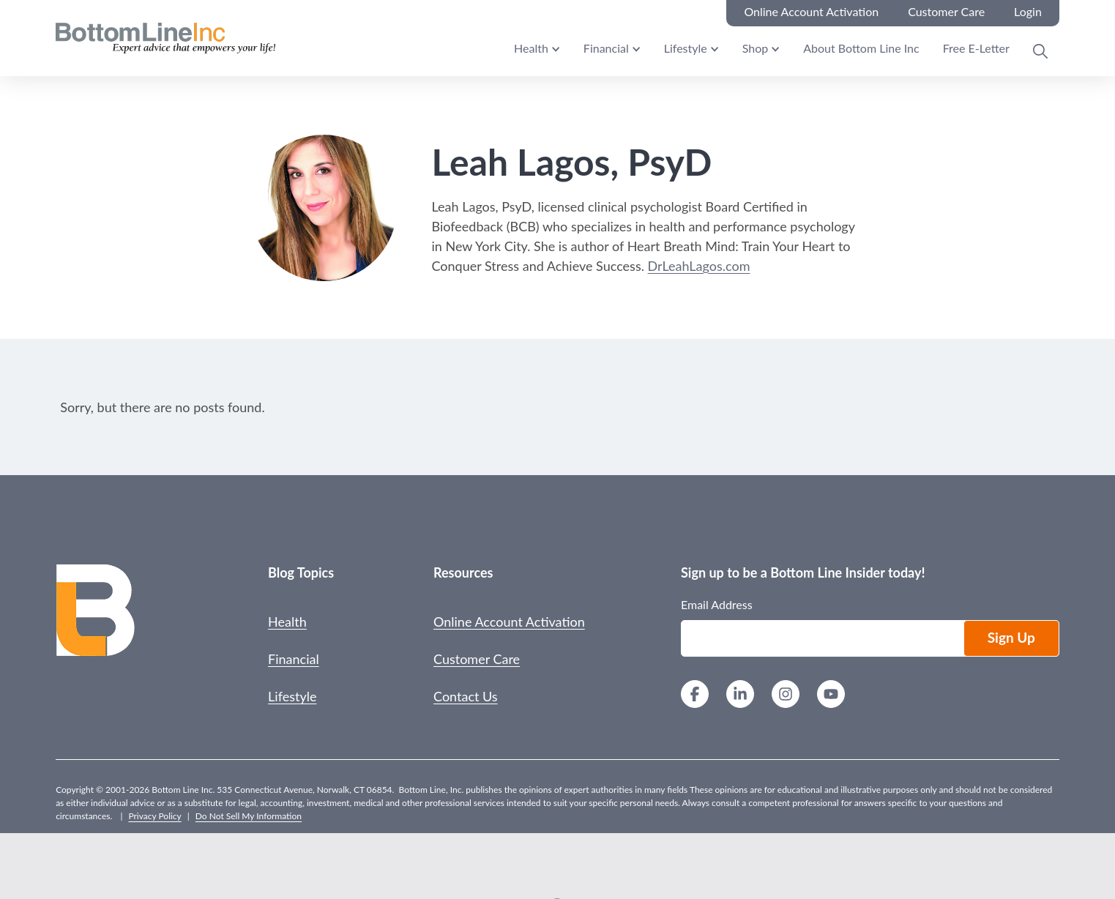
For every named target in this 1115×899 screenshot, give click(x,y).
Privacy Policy (154, 815)
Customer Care (476, 659)
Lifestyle (685, 48)
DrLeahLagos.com (699, 266)
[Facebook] (695, 696)
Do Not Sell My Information (248, 815)
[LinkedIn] (740, 696)
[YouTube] (831, 696)
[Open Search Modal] (1040, 51)
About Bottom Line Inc (861, 48)
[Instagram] (785, 696)
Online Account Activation (509, 621)
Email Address (717, 604)
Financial (606, 48)
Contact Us (465, 696)
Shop (755, 48)
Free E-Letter (976, 48)
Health (531, 48)
